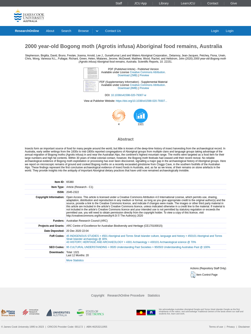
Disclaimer (244, 326)
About (50, 31)
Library (164, 3)
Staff (119, 3)
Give (234, 3)
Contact (212, 3)
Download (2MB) (127, 75)
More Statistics (75, 260)
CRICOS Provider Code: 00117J (65, 326)
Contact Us (113, 31)
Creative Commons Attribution (147, 72)
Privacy (231, 326)
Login (215, 31)
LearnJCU (188, 3)
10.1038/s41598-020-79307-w (128, 95)
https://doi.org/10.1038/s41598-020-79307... (141, 100)
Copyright (97, 295)
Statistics (153, 295)
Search (66, 31)
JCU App (140, 3)
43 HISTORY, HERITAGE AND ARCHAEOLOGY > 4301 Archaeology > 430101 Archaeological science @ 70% (131, 242)
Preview (144, 75)
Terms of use (216, 326)
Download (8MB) (127, 88)
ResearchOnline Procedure (126, 295)
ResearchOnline (27, 31)
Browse (83, 31)
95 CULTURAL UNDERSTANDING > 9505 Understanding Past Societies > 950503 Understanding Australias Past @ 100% (138, 247)
